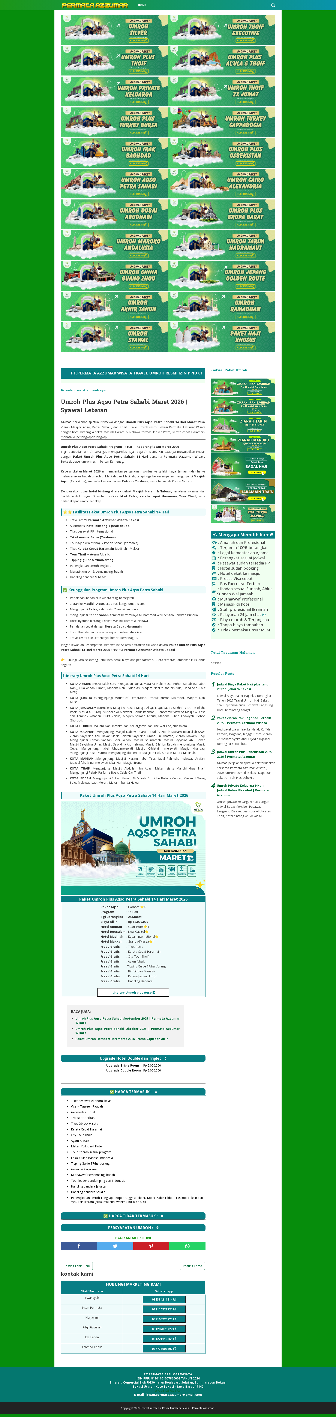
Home (142, 5)
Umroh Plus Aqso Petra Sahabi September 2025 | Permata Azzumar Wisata (127, 1022)
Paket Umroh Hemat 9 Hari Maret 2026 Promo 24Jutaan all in (121, 1041)
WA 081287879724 (168, 1393)
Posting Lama (192, 1268)
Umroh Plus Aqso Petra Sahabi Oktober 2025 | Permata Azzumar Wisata (127, 1033)
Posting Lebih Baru (77, 1268)
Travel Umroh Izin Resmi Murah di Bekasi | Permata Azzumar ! (177, 1411)
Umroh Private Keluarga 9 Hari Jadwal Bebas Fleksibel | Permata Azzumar (243, 790)
